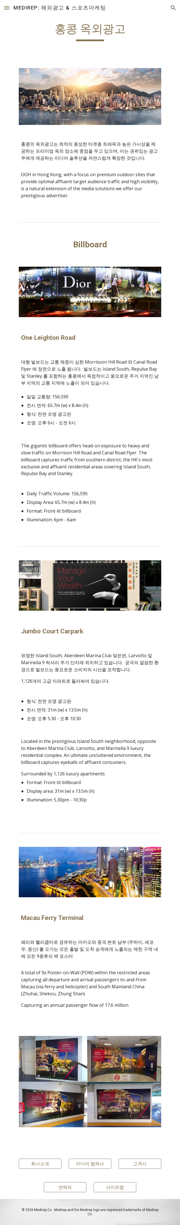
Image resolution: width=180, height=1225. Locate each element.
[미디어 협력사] (90, 1163)
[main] (90, 31)
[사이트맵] (115, 1187)
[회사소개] (40, 1163)
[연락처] (65, 1187)
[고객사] (140, 1163)
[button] (6, 7)
